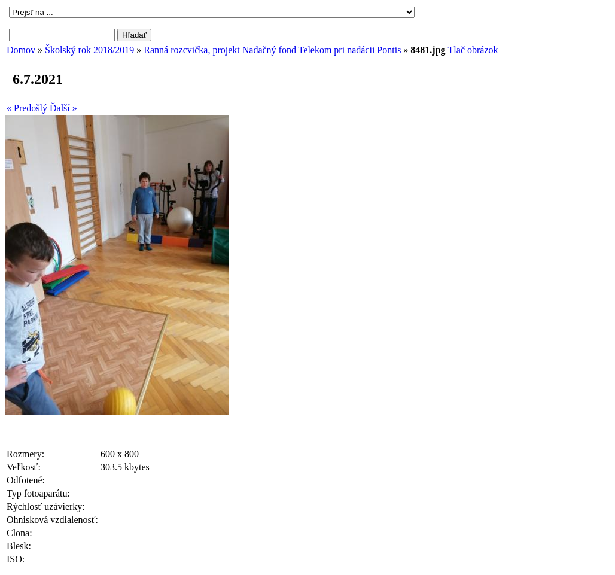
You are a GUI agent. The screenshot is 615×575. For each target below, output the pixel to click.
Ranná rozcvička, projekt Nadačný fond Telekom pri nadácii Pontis (272, 50)
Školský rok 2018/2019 (89, 50)
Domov (21, 50)
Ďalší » (63, 108)
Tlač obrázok (473, 50)
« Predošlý (27, 108)
